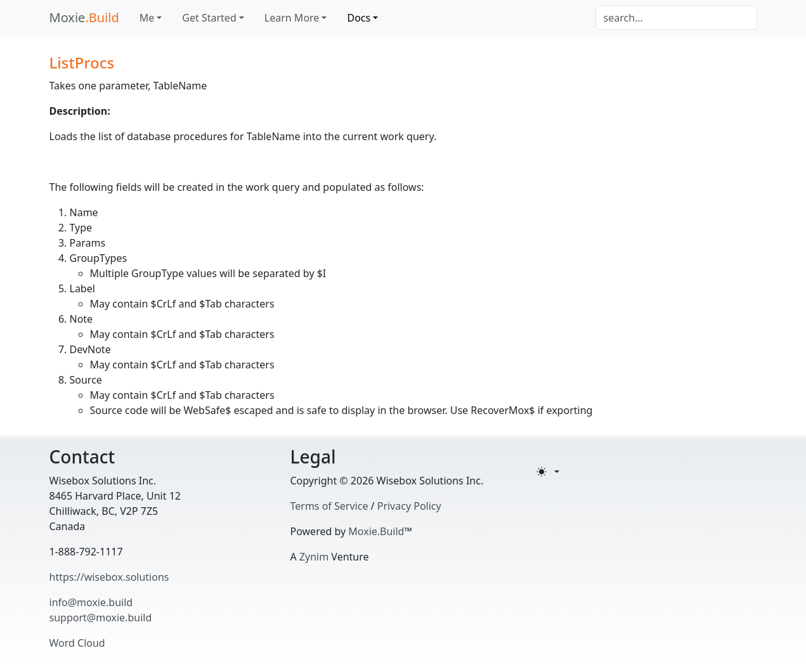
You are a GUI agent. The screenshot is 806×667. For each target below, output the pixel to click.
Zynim (313, 557)
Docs (358, 18)
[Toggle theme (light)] (547, 472)
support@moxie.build (100, 618)
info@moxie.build (91, 602)
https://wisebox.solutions (109, 577)
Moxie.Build (376, 531)
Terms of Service (329, 506)
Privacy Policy (409, 506)
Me (147, 18)
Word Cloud (77, 643)
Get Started (209, 18)
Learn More (292, 18)
